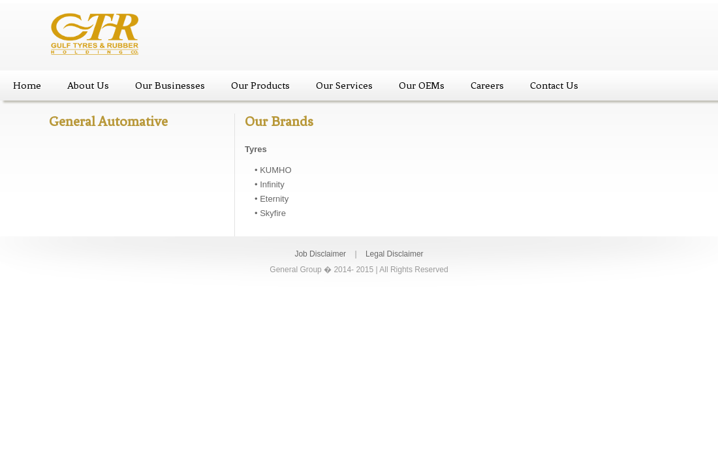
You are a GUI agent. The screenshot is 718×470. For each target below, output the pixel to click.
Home (27, 85)
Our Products (260, 85)
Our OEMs (422, 85)
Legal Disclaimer (395, 253)
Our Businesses (170, 85)
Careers (487, 85)
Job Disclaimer (320, 253)
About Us (88, 85)
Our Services (344, 85)
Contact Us (554, 85)
